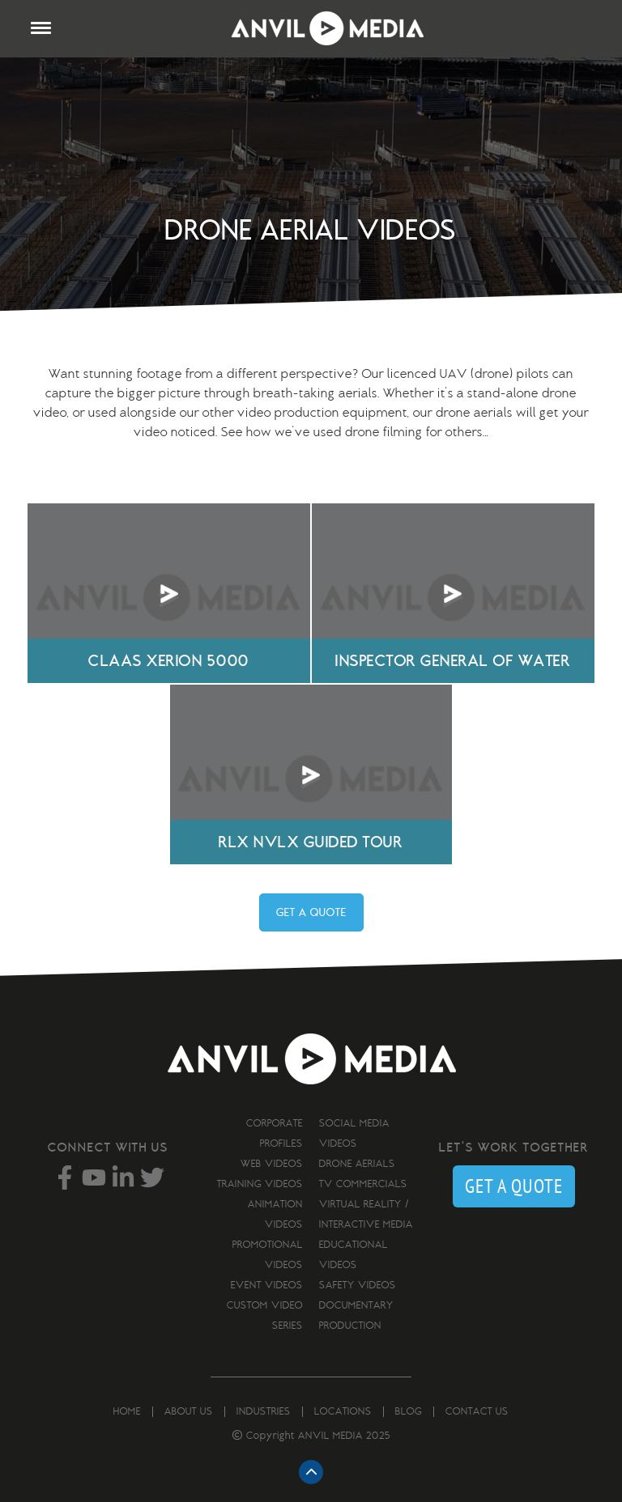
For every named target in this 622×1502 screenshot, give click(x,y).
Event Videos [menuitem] (267, 1285)
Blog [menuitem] (408, 1411)
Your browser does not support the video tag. (169, 593)
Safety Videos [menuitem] (357, 1285)
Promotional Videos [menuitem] (267, 1254)
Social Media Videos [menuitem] (354, 1133)
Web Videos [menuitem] (272, 1163)
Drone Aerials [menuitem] (357, 1163)
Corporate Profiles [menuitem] (274, 1133)
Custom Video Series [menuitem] (265, 1315)
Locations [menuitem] (343, 1411)
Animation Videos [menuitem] (275, 1214)
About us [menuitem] (188, 1411)
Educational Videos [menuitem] (353, 1254)
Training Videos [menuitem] (260, 1183)
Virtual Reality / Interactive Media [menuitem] (366, 1214)
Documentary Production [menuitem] (356, 1315)
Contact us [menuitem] (477, 1411)
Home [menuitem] (127, 1411)
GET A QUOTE (311, 912)
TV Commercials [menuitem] (363, 1183)
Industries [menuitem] (263, 1411)
